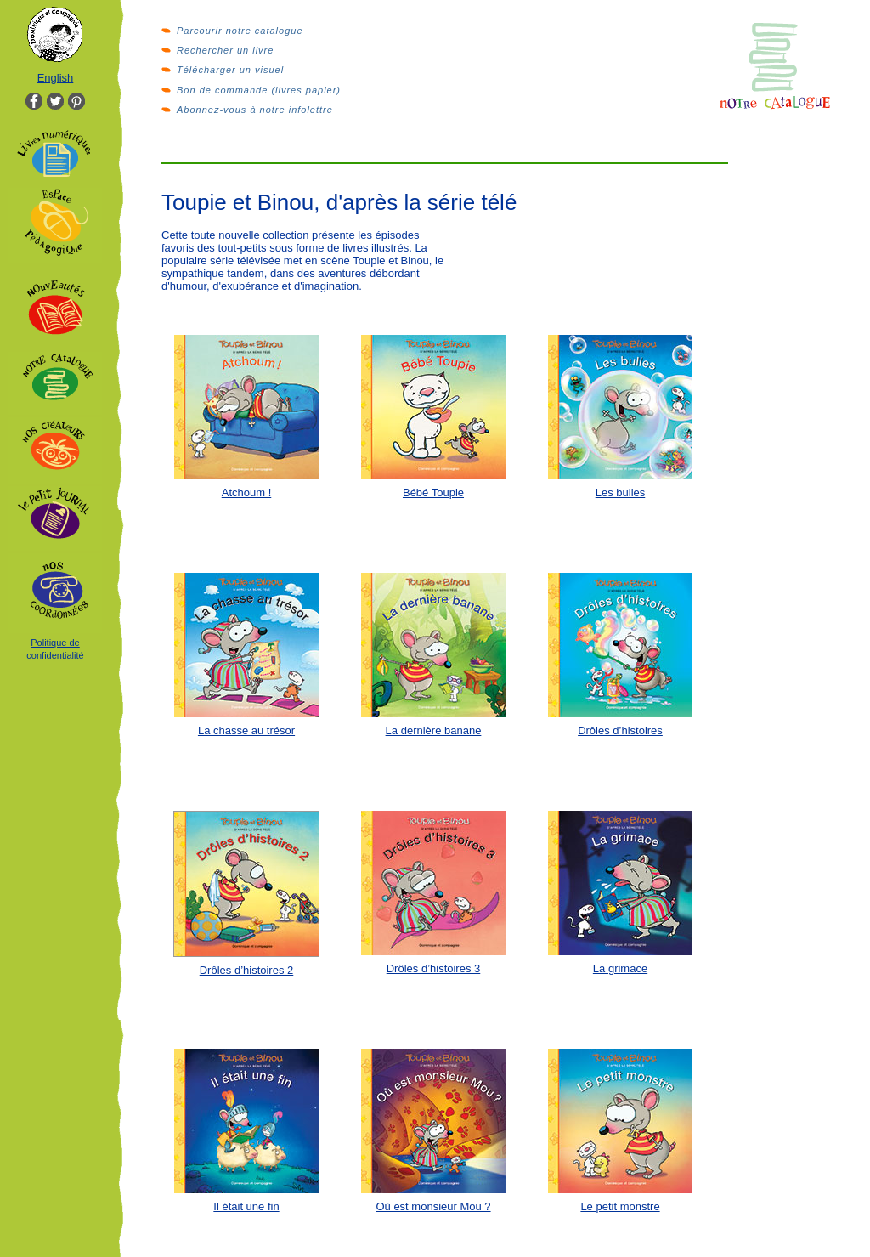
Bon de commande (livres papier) (259, 90)
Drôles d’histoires (620, 730)
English (55, 77)
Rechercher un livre (225, 50)
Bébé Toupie (433, 492)
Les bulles (621, 492)
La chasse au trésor (246, 730)
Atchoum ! (247, 492)
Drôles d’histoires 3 (434, 968)
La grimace (620, 968)
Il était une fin (246, 1206)
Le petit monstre (619, 1206)
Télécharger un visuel (230, 70)
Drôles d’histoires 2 (247, 970)
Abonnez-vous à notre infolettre (255, 110)
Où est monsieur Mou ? (433, 1206)
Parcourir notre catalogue (240, 30)
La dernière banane (434, 730)
